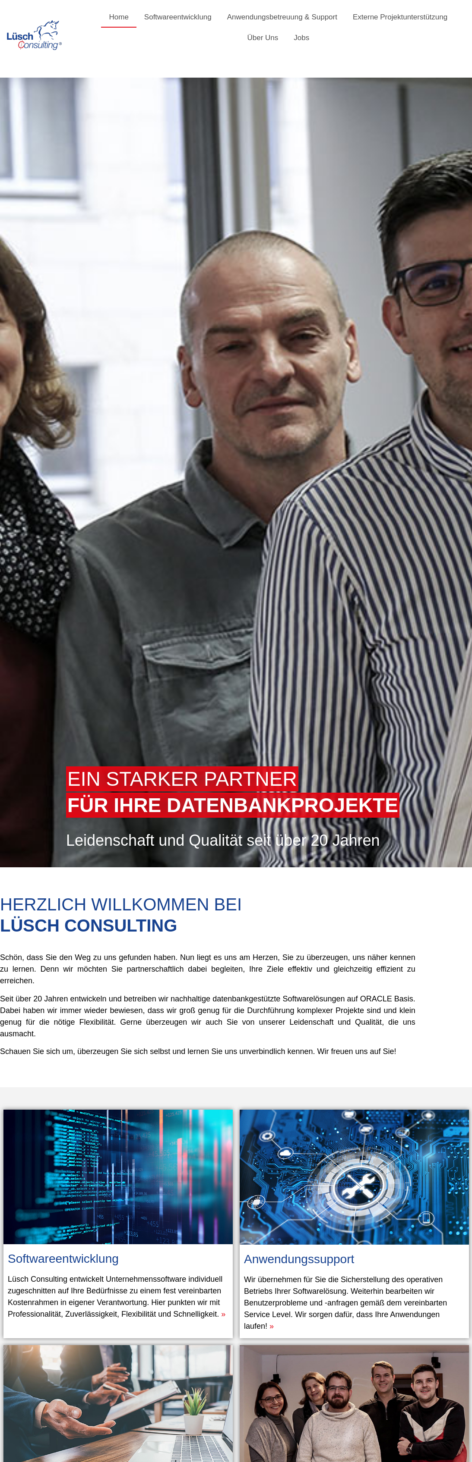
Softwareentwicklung (178, 17)
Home (118, 17)
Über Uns (262, 38)
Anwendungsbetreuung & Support (282, 17)
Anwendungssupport (337, 1235)
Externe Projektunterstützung (400, 17)
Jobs (301, 38)
